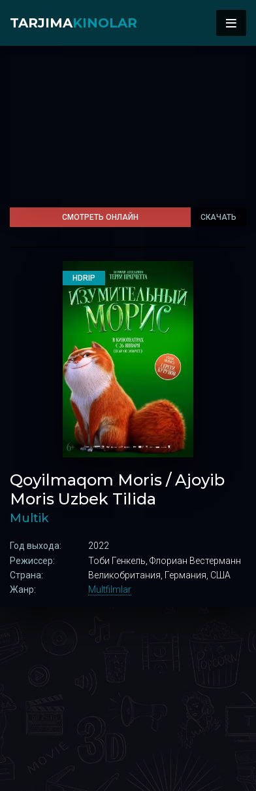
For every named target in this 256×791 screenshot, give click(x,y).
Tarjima (73, 23)
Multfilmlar (109, 589)
